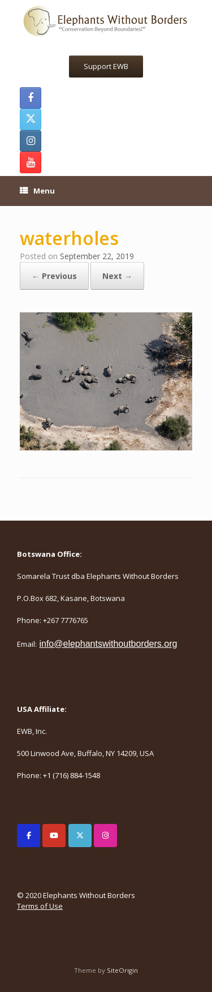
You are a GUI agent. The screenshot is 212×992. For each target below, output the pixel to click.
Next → (117, 275)
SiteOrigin (122, 970)
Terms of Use (40, 906)
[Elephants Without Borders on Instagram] (105, 835)
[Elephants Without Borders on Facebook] (28, 835)
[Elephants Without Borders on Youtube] (54, 835)
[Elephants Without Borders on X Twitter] (80, 835)
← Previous (54, 275)
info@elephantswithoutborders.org (108, 644)
